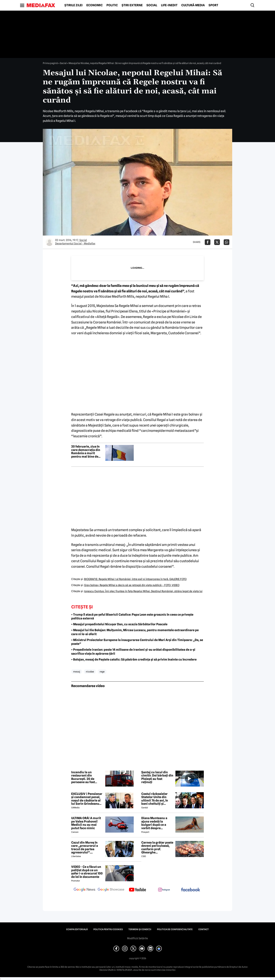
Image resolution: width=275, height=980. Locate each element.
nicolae (90, 671)
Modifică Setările (137, 938)
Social (151, 5)
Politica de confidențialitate (175, 929)
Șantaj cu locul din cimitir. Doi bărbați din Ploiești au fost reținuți (157, 777)
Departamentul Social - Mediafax (75, 243)
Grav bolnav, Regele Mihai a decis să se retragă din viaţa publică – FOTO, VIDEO (131, 585)
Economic (94, 5)
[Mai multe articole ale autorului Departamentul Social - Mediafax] (49, 242)
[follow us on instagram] (164, 890)
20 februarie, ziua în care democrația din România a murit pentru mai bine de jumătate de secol (85, 451)
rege (102, 671)
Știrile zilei (73, 5)
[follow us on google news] (84, 890)
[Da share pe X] (217, 242)
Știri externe (132, 5)
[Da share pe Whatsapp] (226, 242)
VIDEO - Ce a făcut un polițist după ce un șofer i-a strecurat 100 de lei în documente (87, 871)
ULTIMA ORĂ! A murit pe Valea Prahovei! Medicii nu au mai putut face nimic (86, 823)
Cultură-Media (193, 5)
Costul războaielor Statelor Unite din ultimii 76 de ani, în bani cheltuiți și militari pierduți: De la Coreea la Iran (157, 798)
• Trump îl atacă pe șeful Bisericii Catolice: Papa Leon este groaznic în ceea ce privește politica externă (132, 616)
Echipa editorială (77, 929)
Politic (112, 5)
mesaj (76, 671)
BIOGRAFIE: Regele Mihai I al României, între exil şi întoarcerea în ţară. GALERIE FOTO (135, 579)
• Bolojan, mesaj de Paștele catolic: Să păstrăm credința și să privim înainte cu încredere (134, 659)
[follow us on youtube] (137, 890)
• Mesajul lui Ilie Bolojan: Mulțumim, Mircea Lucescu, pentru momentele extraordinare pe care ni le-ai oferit (135, 632)
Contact (203, 929)
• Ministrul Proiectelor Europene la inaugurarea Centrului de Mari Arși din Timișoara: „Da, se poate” (137, 642)
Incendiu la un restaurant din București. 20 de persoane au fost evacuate (83, 777)
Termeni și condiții (139, 929)
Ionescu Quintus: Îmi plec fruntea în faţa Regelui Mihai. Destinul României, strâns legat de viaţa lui (143, 591)
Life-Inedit (169, 5)
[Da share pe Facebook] (207, 242)
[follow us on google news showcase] (111, 890)
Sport (213, 5)
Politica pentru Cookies (108, 929)
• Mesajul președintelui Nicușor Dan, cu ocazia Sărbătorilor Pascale (119, 624)
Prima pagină (50, 63)
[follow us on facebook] (190, 890)
